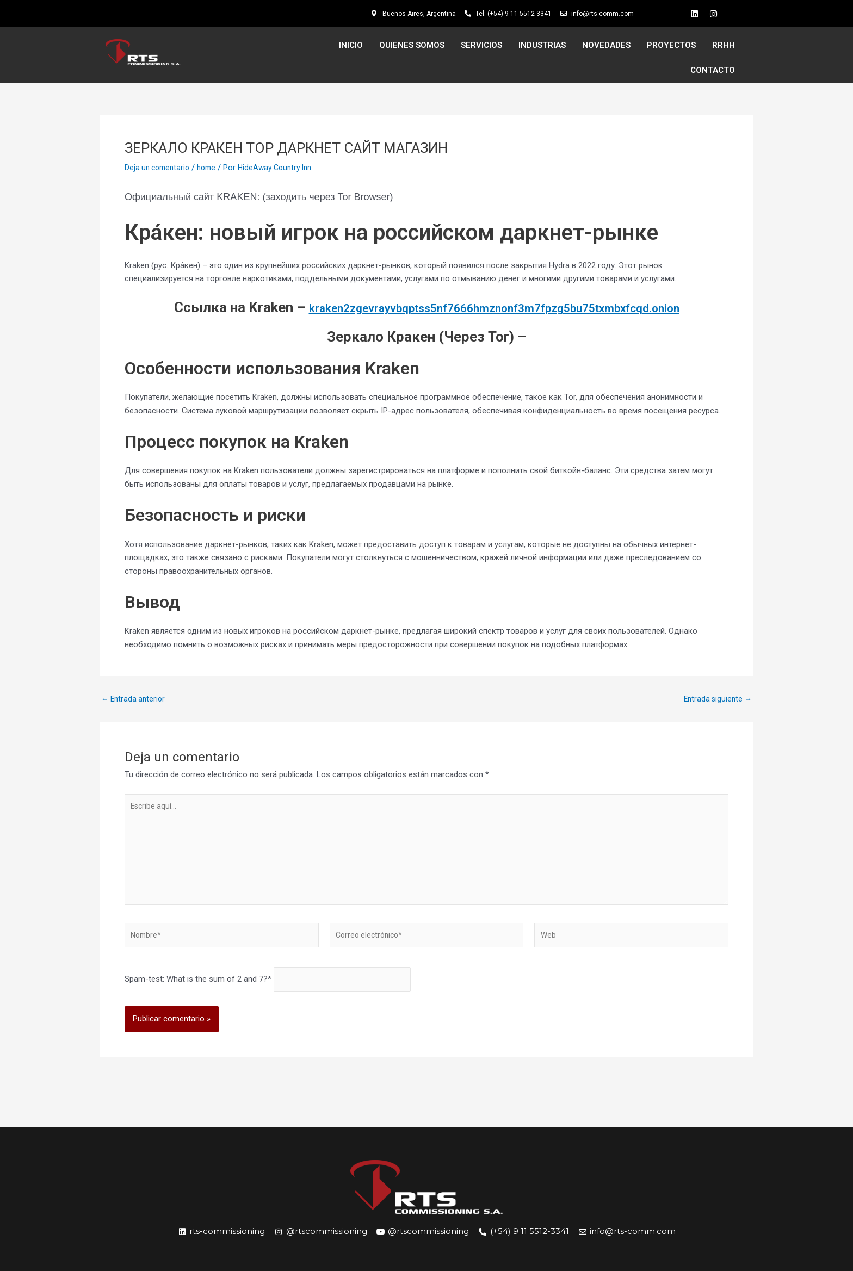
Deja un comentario (159, 167)
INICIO (351, 45)
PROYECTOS (671, 45)
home (212, 167)
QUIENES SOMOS (411, 45)
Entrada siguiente (716, 699)
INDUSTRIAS (542, 45)
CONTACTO (712, 70)
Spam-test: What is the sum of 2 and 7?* (198, 992)
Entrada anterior (135, 699)
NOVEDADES (606, 45)
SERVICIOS (481, 45)
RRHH (723, 45)
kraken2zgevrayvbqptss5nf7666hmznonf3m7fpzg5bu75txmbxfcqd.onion (494, 307)
